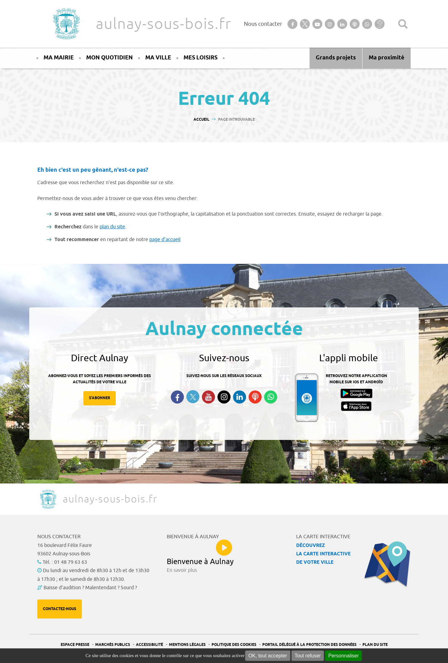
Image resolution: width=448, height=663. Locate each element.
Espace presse (75, 644)
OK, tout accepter (267, 655)
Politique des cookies (234, 644)
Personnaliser (343, 655)
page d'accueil (164, 239)
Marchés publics (112, 644)
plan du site (112, 227)
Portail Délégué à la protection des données (309, 644)
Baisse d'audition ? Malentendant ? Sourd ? (90, 588)
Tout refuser (308, 655)
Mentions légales (187, 644)
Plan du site (375, 644)
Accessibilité (149, 644)
